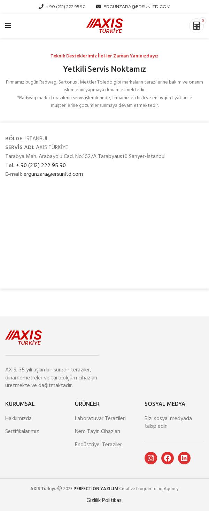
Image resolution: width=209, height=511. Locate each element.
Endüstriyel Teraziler (98, 445)
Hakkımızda (18, 419)
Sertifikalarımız (22, 431)
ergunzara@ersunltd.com (53, 174)
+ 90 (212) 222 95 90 (41, 165)
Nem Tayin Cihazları (97, 431)
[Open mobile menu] (8, 26)
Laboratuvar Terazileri (100, 419)
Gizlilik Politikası (104, 500)
